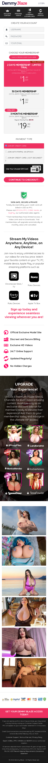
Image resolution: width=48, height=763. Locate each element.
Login (41, 3)
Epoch (5, 741)
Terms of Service (25, 737)
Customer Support (12, 737)
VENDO (20, 741)
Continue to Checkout (24, 179)
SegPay (11, 213)
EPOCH (19, 210)
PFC (25, 210)
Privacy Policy (37, 737)
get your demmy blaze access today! (24, 713)
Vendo (36, 210)
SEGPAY (29, 741)
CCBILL (10, 741)
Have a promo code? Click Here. (24, 57)
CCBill (30, 210)
